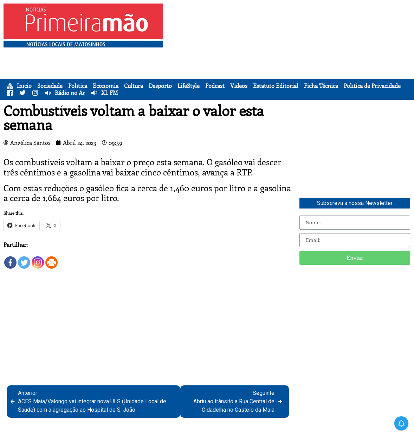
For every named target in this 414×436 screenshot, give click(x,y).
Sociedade (50, 85)
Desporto (160, 85)
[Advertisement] (290, 53)
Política (77, 85)
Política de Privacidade (372, 85)
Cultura (133, 85)
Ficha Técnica (321, 85)
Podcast (215, 85)
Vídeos (238, 85)
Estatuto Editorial (275, 85)
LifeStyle (188, 85)
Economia (105, 85)
